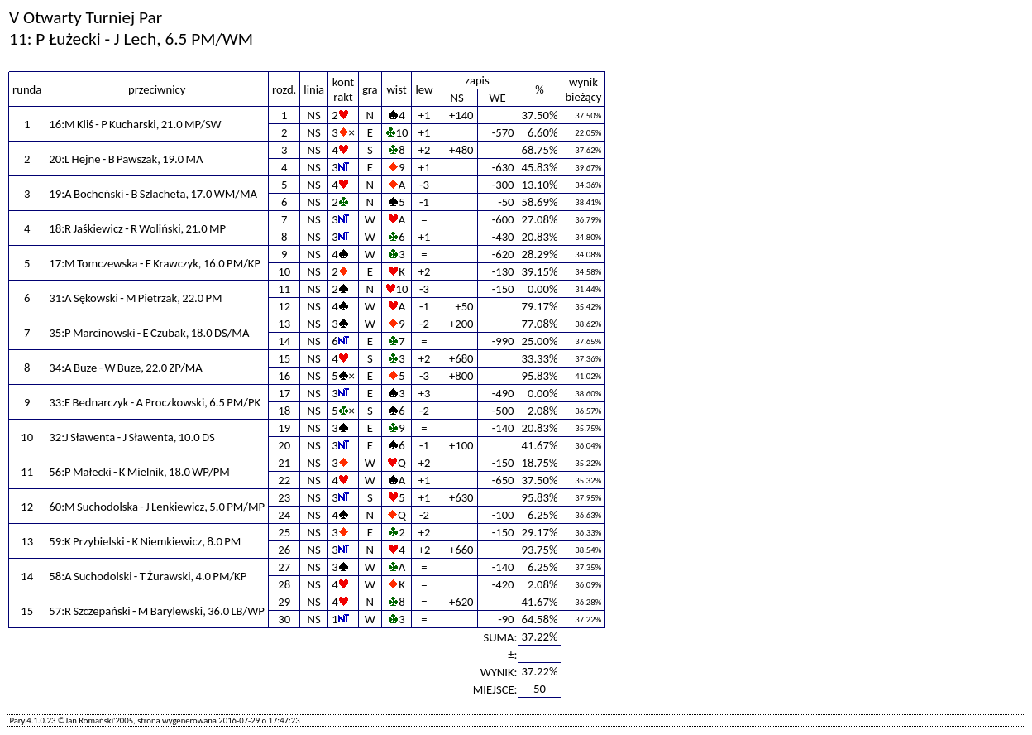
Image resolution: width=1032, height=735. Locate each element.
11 (284, 288)
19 (284, 427)
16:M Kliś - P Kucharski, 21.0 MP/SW (135, 124)
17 (284, 393)
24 (284, 514)
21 (284, 462)
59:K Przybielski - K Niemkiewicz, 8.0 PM (145, 541)
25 (284, 532)
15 (284, 358)
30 (284, 619)
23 (284, 497)
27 (284, 567)
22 (284, 480)
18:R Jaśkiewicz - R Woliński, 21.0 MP (137, 228)
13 (284, 323)
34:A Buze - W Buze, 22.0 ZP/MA (126, 367)
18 (284, 410)
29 (284, 601)
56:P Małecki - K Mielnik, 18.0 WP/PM (139, 471)
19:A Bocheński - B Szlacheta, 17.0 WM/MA (153, 193)
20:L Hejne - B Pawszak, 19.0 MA (126, 158)
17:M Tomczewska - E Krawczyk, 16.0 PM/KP (154, 263)
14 (284, 341)
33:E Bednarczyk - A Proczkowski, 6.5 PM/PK (154, 402)
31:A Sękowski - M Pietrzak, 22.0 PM (135, 298)
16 (284, 375)
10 (284, 271)
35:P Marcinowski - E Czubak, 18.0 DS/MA (149, 332)
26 (284, 549)
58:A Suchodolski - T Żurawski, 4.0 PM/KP (147, 576)
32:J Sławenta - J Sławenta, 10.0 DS (131, 437)
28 (284, 584)
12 (284, 306)
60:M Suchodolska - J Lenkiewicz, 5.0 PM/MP (157, 506)
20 (284, 445)
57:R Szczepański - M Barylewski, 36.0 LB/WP (157, 610)
